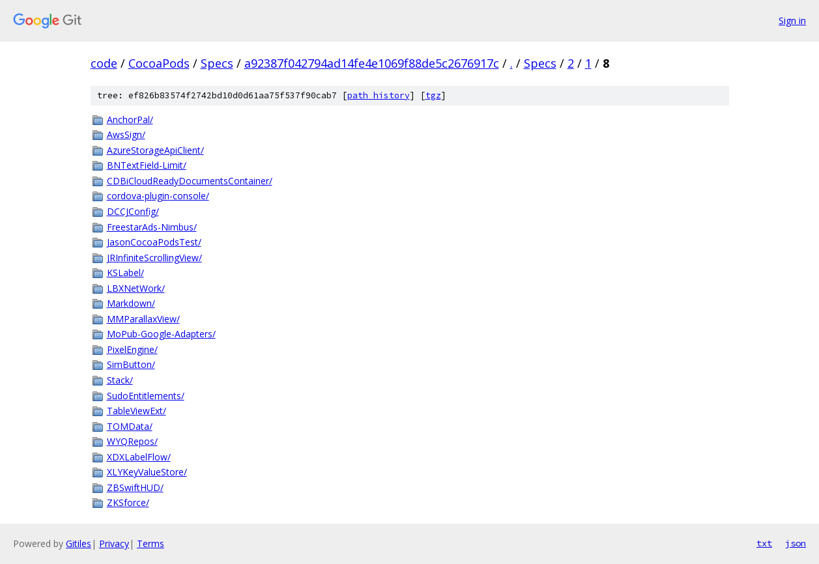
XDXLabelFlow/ (139, 457)
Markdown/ (131, 303)
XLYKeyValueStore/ (147, 472)
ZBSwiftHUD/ (135, 487)
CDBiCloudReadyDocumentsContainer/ (189, 181)
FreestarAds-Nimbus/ (152, 227)
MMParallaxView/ (143, 319)
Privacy (114, 543)
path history (378, 95)
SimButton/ (131, 364)
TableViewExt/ (136, 410)
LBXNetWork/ (136, 288)
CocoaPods (159, 63)
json (795, 543)
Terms (150, 543)
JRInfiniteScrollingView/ (154, 257)
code (104, 63)
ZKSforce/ (128, 502)
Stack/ (120, 380)
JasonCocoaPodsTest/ (154, 242)
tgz (433, 95)
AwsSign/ (126, 134)
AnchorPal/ (130, 119)
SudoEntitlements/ (145, 395)
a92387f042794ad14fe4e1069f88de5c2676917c (371, 63)
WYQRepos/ (132, 441)
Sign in (792, 20)
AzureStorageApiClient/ (155, 150)
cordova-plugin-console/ (158, 196)
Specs (217, 63)
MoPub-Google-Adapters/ (161, 334)
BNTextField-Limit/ (146, 165)
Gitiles (78, 543)
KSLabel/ (125, 272)
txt (764, 543)
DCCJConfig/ (133, 211)
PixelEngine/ (132, 349)
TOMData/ (129, 426)
